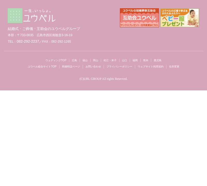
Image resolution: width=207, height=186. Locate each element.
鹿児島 (158, 60)
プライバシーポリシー (119, 66)
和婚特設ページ (71, 66)
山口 (124, 60)
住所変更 (174, 66)
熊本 (145, 60)
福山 (85, 60)
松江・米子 (110, 60)
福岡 (135, 60)
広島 (74, 60)
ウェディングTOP (55, 60)
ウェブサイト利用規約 (151, 66)
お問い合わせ (93, 66)
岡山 (95, 60)
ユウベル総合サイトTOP (42, 66)
